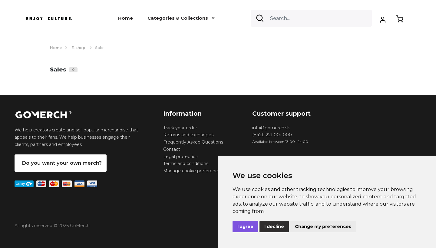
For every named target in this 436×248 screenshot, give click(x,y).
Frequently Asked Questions (193, 142)
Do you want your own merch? (62, 163)
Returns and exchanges (188, 134)
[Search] (311, 18)
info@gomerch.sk (271, 128)
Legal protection (180, 156)
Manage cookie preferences (193, 171)
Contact (171, 149)
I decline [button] (274, 226)
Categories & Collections (180, 18)
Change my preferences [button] (323, 226)
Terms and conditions (185, 163)
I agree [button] (245, 226)
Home (125, 18)
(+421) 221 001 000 (272, 134)
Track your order (180, 128)
